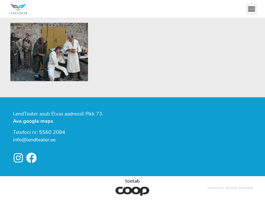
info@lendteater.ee (34, 139)
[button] (251, 9)
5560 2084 (52, 132)
